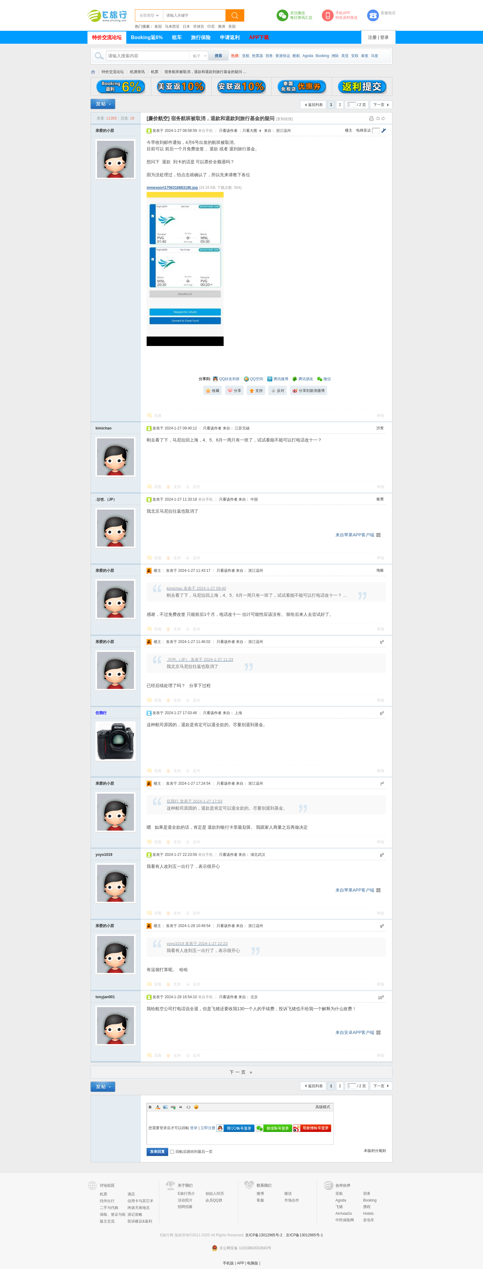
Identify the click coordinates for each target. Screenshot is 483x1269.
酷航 (296, 56)
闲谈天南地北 (139, 1208)
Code (188, 1107)
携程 (367, 1207)
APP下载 (259, 37)
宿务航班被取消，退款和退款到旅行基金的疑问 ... (205, 72)
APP (240, 1263)
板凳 (380, 499)
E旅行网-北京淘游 (93, 71)
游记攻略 (135, 1214)
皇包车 (368, 1220)
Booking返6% (147, 37)
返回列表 (315, 105)
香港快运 (282, 56)
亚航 (246, 56)
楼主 (348, 130)
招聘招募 (185, 1207)
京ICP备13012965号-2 (263, 1235)
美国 (232, 26)
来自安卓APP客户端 (354, 1032)
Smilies (196, 1107)
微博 (260, 1193)
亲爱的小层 (104, 130)
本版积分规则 (375, 1151)
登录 (384, 37)
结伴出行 (107, 1201)
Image (165, 1107)
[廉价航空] (158, 118)
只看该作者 (228, 130)
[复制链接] (284, 119)
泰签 (364, 56)
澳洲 (221, 26)
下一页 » (241, 1072)
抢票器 (257, 56)
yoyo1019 (103, 854)
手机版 (228, 1263)
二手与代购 (109, 1208)
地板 (380, 570)
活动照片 (185, 1200)
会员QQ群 (213, 1200)
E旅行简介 (186, 1193)
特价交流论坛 (107, 37)
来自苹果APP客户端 (354, 534)
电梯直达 (363, 130)
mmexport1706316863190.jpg (172, 187)
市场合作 (291, 1200)
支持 (177, 487)
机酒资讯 (137, 72)
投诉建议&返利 (140, 1221)
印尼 (211, 26)
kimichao (103, 428)
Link (173, 1107)
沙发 (380, 428)
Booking (322, 56)
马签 (374, 56)
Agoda (307, 56)
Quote (181, 1107)
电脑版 (252, 1263)
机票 (154, 72)
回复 (158, 415)
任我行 (101, 713)
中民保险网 (344, 1220)
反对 (196, 487)
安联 (355, 56)
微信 (288, 1193)
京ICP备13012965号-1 (304, 1235)
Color (158, 1107)
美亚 (345, 56)
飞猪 (339, 1207)
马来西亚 (172, 26)
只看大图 (249, 130)
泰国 (158, 26)
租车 (177, 37)
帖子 (197, 56)
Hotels (368, 1213)
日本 (186, 26)
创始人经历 (214, 1193)
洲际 (335, 56)
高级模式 (322, 1107)
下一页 (378, 105)
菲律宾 (198, 26)
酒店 (131, 1194)
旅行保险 (201, 37)
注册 (372, 37)
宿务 (269, 56)
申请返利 (230, 37)
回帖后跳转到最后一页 (191, 1151)
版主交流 (107, 1221)
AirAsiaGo (343, 1213)
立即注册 (208, 1128)
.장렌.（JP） (106, 499)
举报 (380, 415)
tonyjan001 (105, 997)
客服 (260, 1200)
